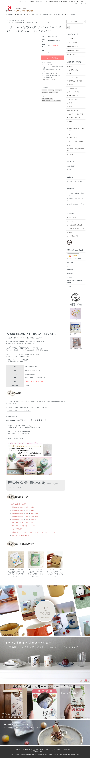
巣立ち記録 (70, 154)
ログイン (72, 1)
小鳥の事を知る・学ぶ (73, 110)
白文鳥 (32, 507)
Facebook (70, 273)
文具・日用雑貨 (32, 14)
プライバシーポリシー (55, 749)
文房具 (22, 20)
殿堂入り (69, 145)
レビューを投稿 (47, 87)
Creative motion (24, 535)
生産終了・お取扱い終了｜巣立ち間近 (75, 129)
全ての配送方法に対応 (31, 367)
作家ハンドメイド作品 (73, 92)
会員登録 (64, 1)
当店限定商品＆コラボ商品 (74, 81)
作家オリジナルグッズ (73, 95)
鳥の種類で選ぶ (46, 14)
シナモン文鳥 (34, 513)
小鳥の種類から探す (17, 507)
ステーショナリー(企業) (31, 532)
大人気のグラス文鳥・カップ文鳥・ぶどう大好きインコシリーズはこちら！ (28, 407)
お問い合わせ (22, 1)
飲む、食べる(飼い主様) (73, 117)
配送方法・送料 (71, 217)
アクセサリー (19, 14)
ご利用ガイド (39, 1)
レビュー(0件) (47, 85)
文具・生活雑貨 (15, 20)
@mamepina (26, 431)
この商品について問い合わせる (51, 98)
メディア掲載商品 (16, 529)
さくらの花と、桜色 (27, 523)
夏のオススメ (15, 526)
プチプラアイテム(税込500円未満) (75, 149)
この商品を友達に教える (50, 96)
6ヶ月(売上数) (71, 166)
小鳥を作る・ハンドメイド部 (75, 114)
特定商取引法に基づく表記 (40, 749)
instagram (70, 269)
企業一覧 (14, 535)
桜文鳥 (32, 510)
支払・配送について (26, 749)
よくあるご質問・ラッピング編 (75, 228)
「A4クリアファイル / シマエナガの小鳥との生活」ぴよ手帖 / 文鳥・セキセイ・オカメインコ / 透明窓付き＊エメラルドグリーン (36, 573)
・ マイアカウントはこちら (15, 487)
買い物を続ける (47, 100)
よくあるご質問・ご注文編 (74, 225)
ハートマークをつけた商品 (74, 181)
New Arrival (70, 66)
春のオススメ (15, 523)
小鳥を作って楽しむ (73, 50)
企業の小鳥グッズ (16, 532)
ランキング (58, 14)
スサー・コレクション (73, 77)
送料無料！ (70, 121)
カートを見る (81, 1)
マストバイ (70, 134)
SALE (68, 125)
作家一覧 (69, 103)
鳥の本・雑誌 (71, 54)
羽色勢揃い (33, 519)
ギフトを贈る (69, 14)
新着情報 (69, 232)
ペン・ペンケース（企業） (48, 532)
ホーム (8, 20)
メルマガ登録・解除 (72, 236)
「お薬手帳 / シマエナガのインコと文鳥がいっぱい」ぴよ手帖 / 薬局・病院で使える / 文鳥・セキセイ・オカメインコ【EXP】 (16, 573)
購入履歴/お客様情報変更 (52, 1)
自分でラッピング (72, 138)
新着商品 (9, 14)
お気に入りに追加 (49, 102)
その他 (69, 286)
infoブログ (70, 262)
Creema (69, 277)
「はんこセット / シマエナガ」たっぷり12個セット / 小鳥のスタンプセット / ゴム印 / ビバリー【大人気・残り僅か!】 (55, 573)
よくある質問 (30, 1)
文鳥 (26, 507)
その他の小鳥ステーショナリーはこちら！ (18, 411)
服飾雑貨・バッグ (72, 46)
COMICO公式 (25, 433)
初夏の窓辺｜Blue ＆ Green (29, 526)
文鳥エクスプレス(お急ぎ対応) (75, 141)
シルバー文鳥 (34, 516)
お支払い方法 (71, 221)
